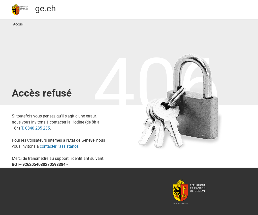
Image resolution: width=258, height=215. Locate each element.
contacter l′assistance (59, 146)
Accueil (18, 24)
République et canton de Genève (189, 191)
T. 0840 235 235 (35, 128)
